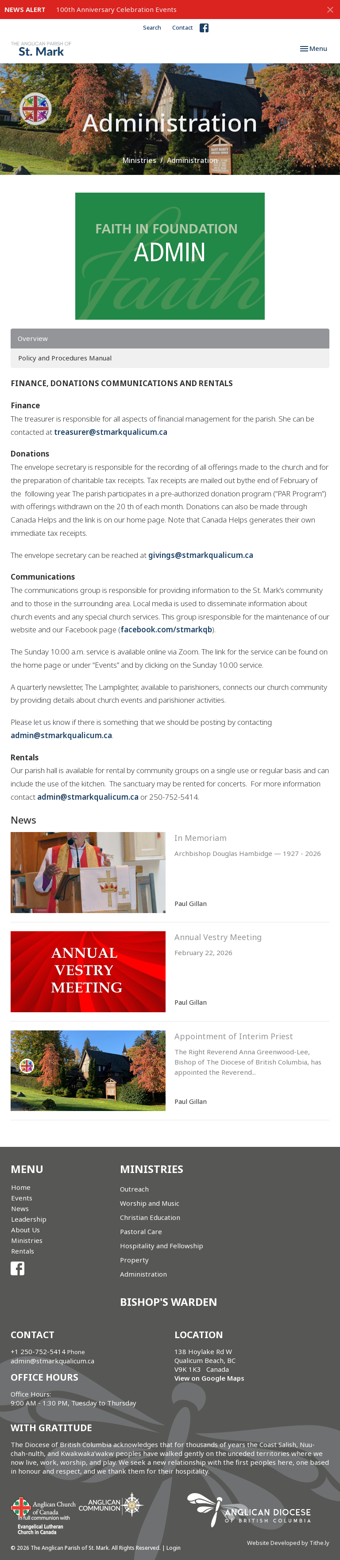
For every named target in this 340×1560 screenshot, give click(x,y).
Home (21, 1187)
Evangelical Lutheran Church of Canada (40, 1525)
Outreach (134, 1189)
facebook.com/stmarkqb (166, 629)
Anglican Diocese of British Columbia (253, 1512)
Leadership (28, 1219)
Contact (182, 27)
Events (21, 1197)
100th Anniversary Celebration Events (116, 9)
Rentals (22, 1250)
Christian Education (150, 1217)
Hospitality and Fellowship (161, 1245)
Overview (33, 338)
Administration (143, 1274)
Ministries (139, 160)
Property (134, 1259)
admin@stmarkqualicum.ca (61, 735)
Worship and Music (149, 1203)
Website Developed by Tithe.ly (288, 1542)
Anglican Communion (111, 1504)
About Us (25, 1229)
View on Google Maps (209, 1378)
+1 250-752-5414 (38, 1351)
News (20, 1208)
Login (173, 1548)
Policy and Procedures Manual (65, 357)
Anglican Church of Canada (44, 1506)
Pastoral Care (141, 1231)
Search (152, 27)
